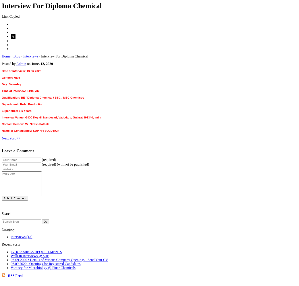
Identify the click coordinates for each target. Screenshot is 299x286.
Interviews (30, 56)
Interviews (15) (21, 241)
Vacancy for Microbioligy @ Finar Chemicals (43, 272)
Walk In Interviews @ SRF (30, 260)
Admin (21, 64)
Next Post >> (11, 138)
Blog (16, 56)
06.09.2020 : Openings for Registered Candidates (46, 268)
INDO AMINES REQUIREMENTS (36, 256)
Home (6, 56)
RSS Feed (15, 280)
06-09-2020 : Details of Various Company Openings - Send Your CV (59, 264)
